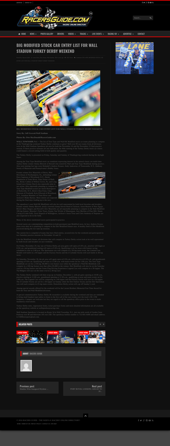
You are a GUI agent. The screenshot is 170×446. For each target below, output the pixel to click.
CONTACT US (46, 439)
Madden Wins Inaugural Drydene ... (34, 405)
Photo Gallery (47, 33)
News (33, 33)
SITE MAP (54, 439)
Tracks (84, 33)
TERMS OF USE (26, 439)
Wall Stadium (50, 57)
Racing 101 (113, 33)
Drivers (60, 33)
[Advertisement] (135, 115)
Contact (141, 33)
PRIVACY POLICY (36, 439)
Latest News (36, 57)
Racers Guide (36, 369)
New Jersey (43, 57)
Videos (72, 33)
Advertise (19, 3)
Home (22, 33)
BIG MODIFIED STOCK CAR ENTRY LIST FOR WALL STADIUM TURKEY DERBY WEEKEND (56, 48)
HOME (19, 439)
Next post (97, 402)
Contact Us (28, 3)
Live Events (98, 33)
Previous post (27, 402)
